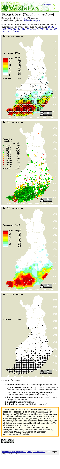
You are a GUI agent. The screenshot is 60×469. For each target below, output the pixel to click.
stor (24, 18)
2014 (23, 29)
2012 (35, 29)
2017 (3, 29)
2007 (10, 31)
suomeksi (46, 5)
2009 (54, 29)
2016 (10, 29)
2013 (29, 29)
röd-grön (36, 20)
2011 (42, 29)
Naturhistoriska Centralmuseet (14, 452)
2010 (48, 29)
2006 (16, 31)
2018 (50, 27)
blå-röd (27, 20)
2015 (16, 29)
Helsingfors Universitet (36, 452)
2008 (3, 31)
